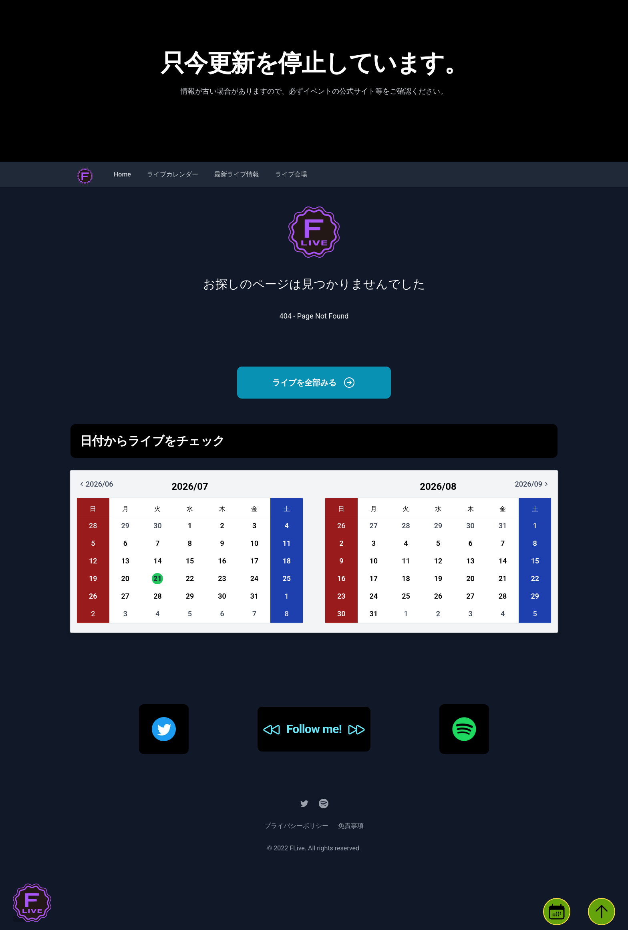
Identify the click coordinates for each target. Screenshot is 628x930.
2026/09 (537, 487)
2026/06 (100, 487)
